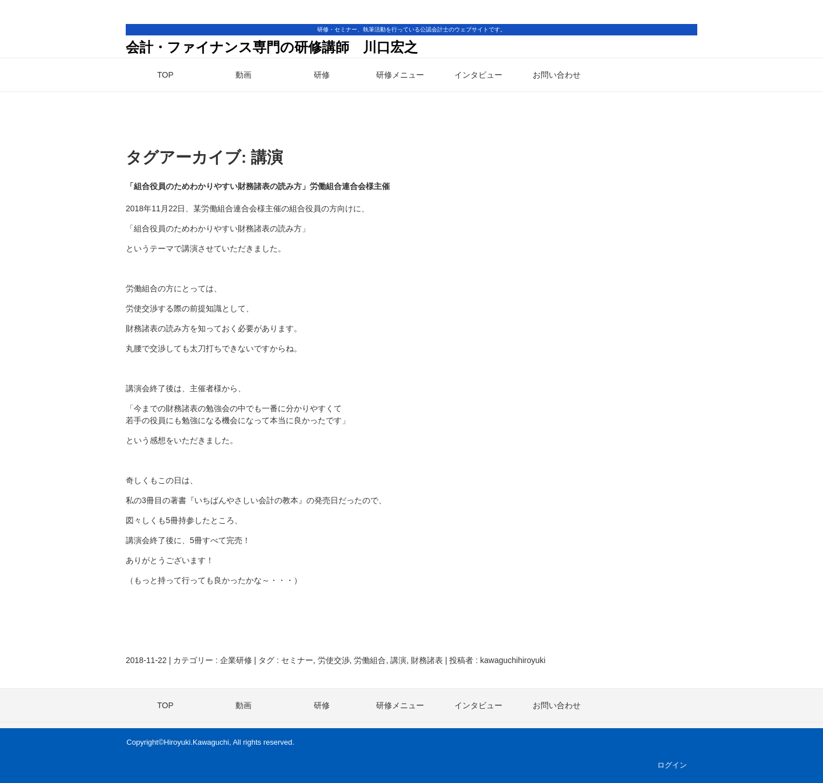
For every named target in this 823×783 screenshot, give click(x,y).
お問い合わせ (557, 74)
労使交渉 (334, 660)
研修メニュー (400, 74)
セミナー (297, 660)
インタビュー (478, 74)
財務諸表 (427, 660)
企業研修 (236, 660)
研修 (322, 74)
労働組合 (370, 660)
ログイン (672, 765)
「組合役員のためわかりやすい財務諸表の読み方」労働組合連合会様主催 (258, 186)
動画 (243, 74)
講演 (398, 660)
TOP (165, 74)
